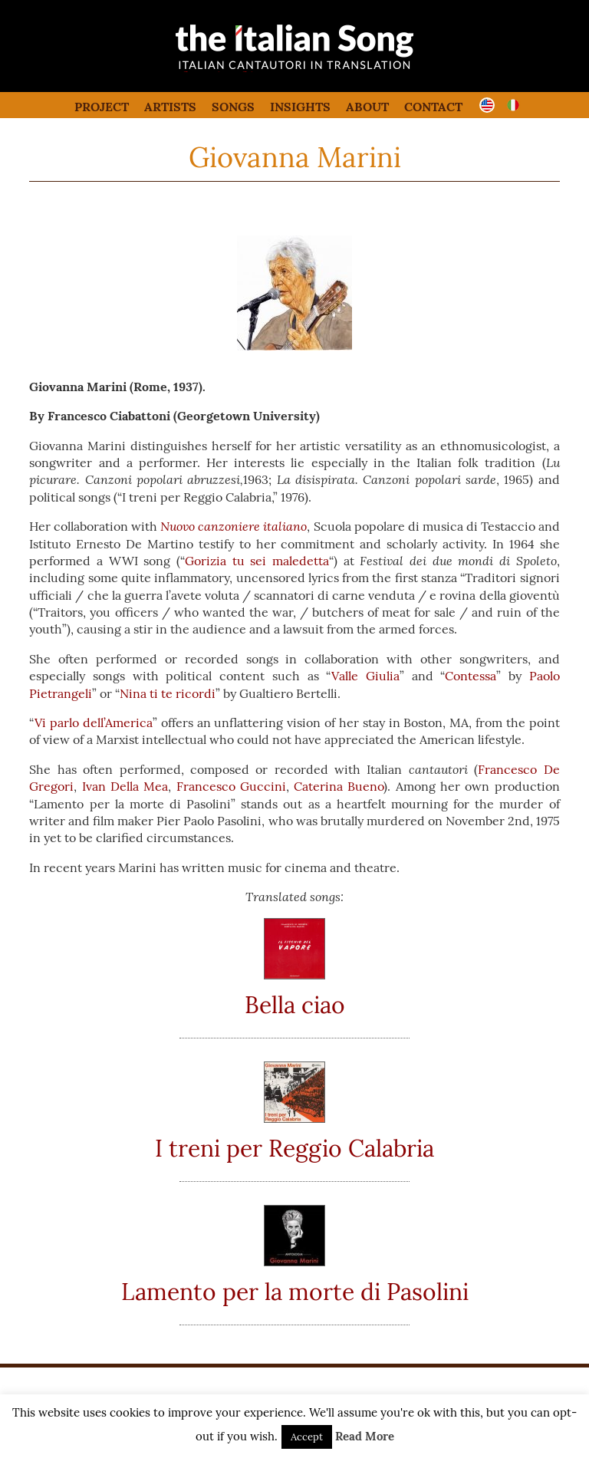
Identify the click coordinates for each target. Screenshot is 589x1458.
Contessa (470, 675)
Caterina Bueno (338, 786)
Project (101, 106)
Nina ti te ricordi (168, 693)
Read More (364, 1436)
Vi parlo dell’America (94, 722)
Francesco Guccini (231, 786)
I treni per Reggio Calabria (294, 1148)
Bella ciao (295, 1004)
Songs (233, 106)
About (367, 106)
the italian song (255, 69)
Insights (300, 106)
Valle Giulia (365, 675)
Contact (433, 106)
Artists (170, 106)
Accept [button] (307, 1436)
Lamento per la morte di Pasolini (295, 1291)
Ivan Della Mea (125, 786)
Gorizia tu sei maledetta (257, 560)
